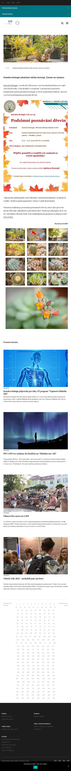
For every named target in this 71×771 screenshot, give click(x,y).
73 (44, 627)
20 (50, 607)
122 (28, 646)
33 (26, 614)
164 (38, 662)
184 (18, 672)
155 (33, 659)
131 (33, 649)
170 (28, 666)
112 (21, 643)
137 (23, 653)
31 (17, 614)
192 (18, 675)
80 (36, 630)
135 (53, 649)
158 (48, 659)
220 (38, 685)
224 (17, 688)
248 (17, 698)
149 (43, 656)
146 (28, 656)
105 (28, 640)
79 (31, 630)
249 (23, 698)
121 (23, 646)
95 (21, 636)
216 (18, 685)
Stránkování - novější (7, 604)
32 (22, 614)
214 (48, 682)
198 (48, 675)
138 (28, 653)
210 (29, 682)
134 (48, 649)
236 (38, 692)
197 (43, 675)
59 (22, 623)
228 (38, 688)
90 (40, 633)
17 (37, 607)
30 (53, 610)
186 (28, 672)
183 (53, 669)
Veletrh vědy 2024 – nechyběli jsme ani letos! (23, 578)
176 (18, 669)
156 (38, 659)
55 (44, 620)
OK (35, 767)
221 (43, 685)
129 (23, 649)
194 (28, 675)
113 (26, 643)
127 (53, 646)
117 (45, 643)
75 (53, 627)
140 (38, 653)
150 (49, 656)
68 (22, 627)
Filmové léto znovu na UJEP (16, 516)
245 (43, 695)
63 (40, 623)
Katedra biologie (10, 85)
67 (18, 627)
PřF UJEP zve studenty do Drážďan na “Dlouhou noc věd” (29, 453)
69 (27, 627)
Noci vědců (8, 217)
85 (17, 633)
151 (53, 656)
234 (28, 692)
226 (28, 688)
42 (26, 617)
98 (35, 636)
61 (31, 623)
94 (17, 636)
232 (17, 692)
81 (40, 630)
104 (23, 640)
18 (42, 607)
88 (31, 633)
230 (49, 688)
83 (49, 630)
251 (33, 698)
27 (40, 610)
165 (43, 662)
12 (16, 607)
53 (35, 620)
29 (49, 610)
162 (28, 662)
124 (38, 646)
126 (48, 646)
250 (28, 698)
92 (49, 633)
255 (54, 698)
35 (35, 614)
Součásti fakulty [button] (35, 14)
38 (49, 614)
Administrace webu (8, 761)
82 (44, 630)
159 (53, 659)
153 (23, 659)
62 (35, 623)
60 (26, 623)
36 (40, 614)
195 (33, 675)
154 (28, 659)
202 (27, 679)
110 (53, 640)
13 (20, 607)
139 (33, 653)
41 (22, 617)
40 (17, 617)
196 (38, 675)
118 (50, 643)
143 (53, 653)
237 (43, 692)
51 (26, 620)
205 (43, 679)
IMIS (13, 2)
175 (53, 666)
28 (44, 610)
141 (43, 653)
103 (18, 640)
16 (33, 607)
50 (22, 620)
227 (33, 688)
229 (43, 688)
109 (48, 640)
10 (50, 604)
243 (33, 695)
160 (18, 662)
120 (18, 646)
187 (33, 672)
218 (28, 685)
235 (33, 692)
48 (54, 617)
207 (54, 679)
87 (26, 633)
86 (22, 633)
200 (17, 679)
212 (38, 682)
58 (17, 623)
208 (18, 682)
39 (53, 614)
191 (53, 672)
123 (33, 646)
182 (48, 669)
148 (38, 656)
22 (17, 610)
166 (48, 662)
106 (33, 640)
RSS (16, 761)
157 (43, 659)
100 (44, 636)
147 (33, 656)
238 (48, 692)
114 (31, 643)
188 (38, 672)
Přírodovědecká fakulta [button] (35, 8)
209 (23, 682)
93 (53, 633)
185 (23, 672)
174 (48, 666)
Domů (7, 68)
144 (18, 656)
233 (22, 692)
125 (43, 646)
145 (23, 656)
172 (38, 666)
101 (49, 636)
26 (35, 610)
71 (36, 627)
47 (49, 617)
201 (22, 679)
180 (38, 669)
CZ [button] (3, 2)
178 (28, 669)
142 (48, 653)
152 (18, 659)
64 (44, 623)
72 (40, 627)
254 (48, 698)
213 (43, 682)
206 (49, 679)
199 (53, 675)
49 (18, 620)
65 (49, 623)
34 (31, 614)
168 (18, 666)
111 (16, 643)
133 (43, 649)
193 (23, 675)
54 (40, 620)
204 (38, 679)
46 (45, 617)
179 (33, 669)
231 (54, 688)
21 (55, 607)
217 (23, 685)
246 (49, 695)
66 (54, 623)
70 (31, 627)
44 (35, 617)
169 (23, 666)
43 (31, 617)
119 (55, 643)
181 (43, 669)
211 (33, 682)
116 (40, 643)
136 (18, 653)
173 (43, 666)
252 (38, 698)
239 (54, 692)
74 (49, 627)
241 (22, 695)
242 (27, 695)
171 (33, 666)
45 (40, 617)
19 (46, 607)
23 (22, 610)
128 (18, 649)
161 (23, 662)
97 (30, 636)
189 (43, 672)
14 (25, 607)
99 (39, 636)
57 (53, 620)
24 (26, 610)
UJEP (18, 2)
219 (33, 685)
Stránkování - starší (63, 604)
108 (43, 640)
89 (35, 633)
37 (44, 614)
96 (26, 636)
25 (31, 610)
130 (28, 649)
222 (48, 685)
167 (53, 662)
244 (38, 695)
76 (18, 630)
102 (54, 636)
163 (33, 662)
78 (27, 630)
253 (43, 698)
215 (53, 682)
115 (35, 643)
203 (33, 679)
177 (23, 669)
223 (53, 685)
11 (54, 604)
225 (23, 688)
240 (17, 695)
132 (38, 649)
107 (38, 640)
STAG (8, 2)
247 (54, 695)
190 (48, 672)
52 (31, 620)
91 (44, 633)
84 (53, 630)
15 (29, 607)
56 (49, 620)
